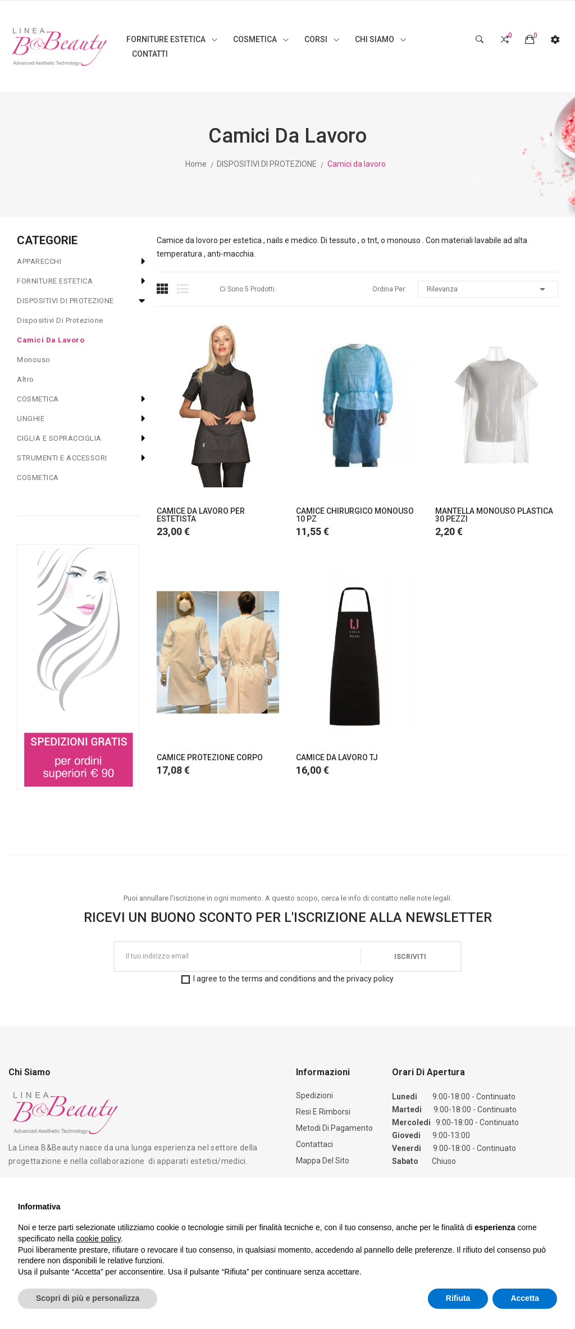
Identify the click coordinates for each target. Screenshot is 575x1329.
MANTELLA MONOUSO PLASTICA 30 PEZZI (494, 515)
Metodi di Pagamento (334, 1128)
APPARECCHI (39, 261)
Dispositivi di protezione (60, 320)
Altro (25, 379)
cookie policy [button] (98, 1238)
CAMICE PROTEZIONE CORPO (210, 757)
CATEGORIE (47, 240)
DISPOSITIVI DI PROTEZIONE (65, 300)
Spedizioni (314, 1095)
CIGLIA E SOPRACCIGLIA (59, 438)
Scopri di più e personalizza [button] (87, 1298)
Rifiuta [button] (458, 1298)
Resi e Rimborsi (323, 1111)
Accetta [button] (524, 1298)
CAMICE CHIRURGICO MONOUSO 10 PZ (355, 515)
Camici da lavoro (50, 340)
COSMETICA (38, 399)
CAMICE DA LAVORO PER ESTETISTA (201, 515)
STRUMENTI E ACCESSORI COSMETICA (62, 468)
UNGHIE (30, 418)
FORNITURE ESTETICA (55, 281)
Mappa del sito (322, 1160)
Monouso (34, 359)
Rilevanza (488, 289)
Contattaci (314, 1144)
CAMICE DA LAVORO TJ (337, 757)
